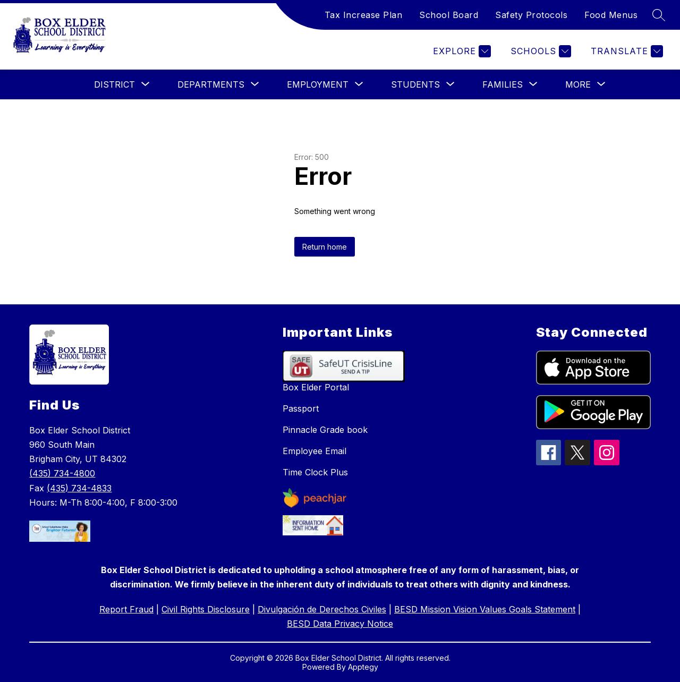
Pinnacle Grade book (325, 429)
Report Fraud (126, 609)
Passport (301, 408)
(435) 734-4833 (79, 488)
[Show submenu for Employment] (317, 84)
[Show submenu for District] (114, 84)
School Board (448, 15)
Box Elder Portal (316, 387)
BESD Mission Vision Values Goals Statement (484, 609)
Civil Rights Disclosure (206, 609)
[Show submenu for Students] (415, 84)
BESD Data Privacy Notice (340, 623)
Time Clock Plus (315, 472)
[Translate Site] (625, 51)
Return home (324, 246)
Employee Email (314, 451)
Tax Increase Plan (364, 15)
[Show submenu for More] (578, 84)
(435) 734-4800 (62, 473)
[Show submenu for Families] (502, 84)
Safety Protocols (531, 15)
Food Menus (611, 15)
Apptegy (363, 666)
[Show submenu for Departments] (210, 84)
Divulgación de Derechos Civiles (322, 609)
